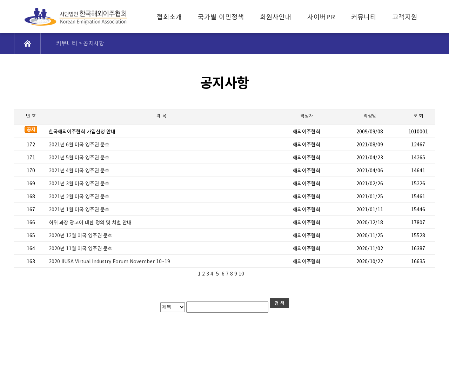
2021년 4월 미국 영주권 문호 (79, 170)
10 (242, 273)
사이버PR (321, 16)
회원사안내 (275, 16)
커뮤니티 (363, 16)
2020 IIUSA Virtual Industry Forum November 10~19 (109, 261)
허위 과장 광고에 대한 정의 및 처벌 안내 (90, 222)
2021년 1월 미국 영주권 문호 (79, 209)
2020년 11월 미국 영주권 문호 (80, 248)
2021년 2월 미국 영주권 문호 (79, 196)
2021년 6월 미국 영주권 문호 (79, 144)
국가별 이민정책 (221, 16)
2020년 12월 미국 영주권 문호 (80, 235)
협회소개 (169, 16)
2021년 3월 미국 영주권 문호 (79, 183)
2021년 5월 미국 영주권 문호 (79, 157)
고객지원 (404, 16)
